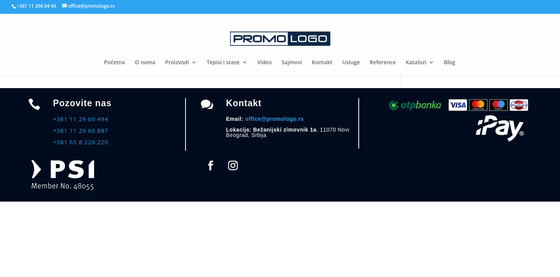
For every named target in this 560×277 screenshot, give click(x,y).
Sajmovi (292, 63)
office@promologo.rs (274, 119)
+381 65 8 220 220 (80, 142)
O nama (145, 63)
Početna (114, 63)
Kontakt (322, 63)
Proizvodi (177, 63)
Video (264, 63)
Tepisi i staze (223, 63)
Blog (449, 63)
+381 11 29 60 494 (80, 119)
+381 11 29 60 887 (80, 130)
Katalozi (416, 63)
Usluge (351, 63)
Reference (382, 63)
